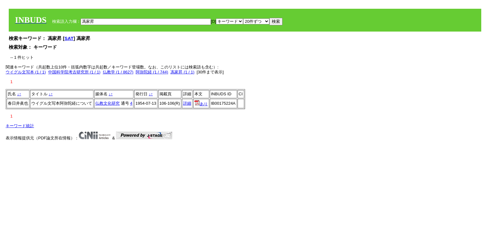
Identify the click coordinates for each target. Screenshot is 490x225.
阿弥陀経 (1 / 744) (152, 72)
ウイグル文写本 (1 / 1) (26, 72)
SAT (68, 38)
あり (201, 104)
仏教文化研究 (107, 103)
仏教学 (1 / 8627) (118, 72)
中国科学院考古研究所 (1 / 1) (74, 72)
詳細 (187, 103)
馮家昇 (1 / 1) (182, 72)
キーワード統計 (20, 125)
